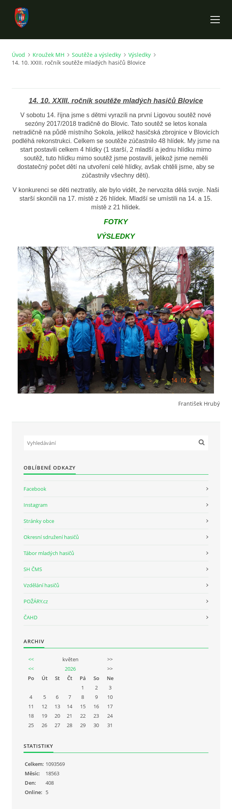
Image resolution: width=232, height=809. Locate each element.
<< (31, 659)
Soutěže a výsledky (96, 54)
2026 (70, 668)
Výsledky (139, 54)
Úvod (18, 54)
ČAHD (30, 617)
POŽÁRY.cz (36, 601)
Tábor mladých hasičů (49, 553)
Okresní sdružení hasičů (51, 537)
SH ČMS (33, 569)
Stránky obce (39, 520)
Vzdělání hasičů (41, 585)
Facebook (35, 488)
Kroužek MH (48, 54)
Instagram (35, 504)
